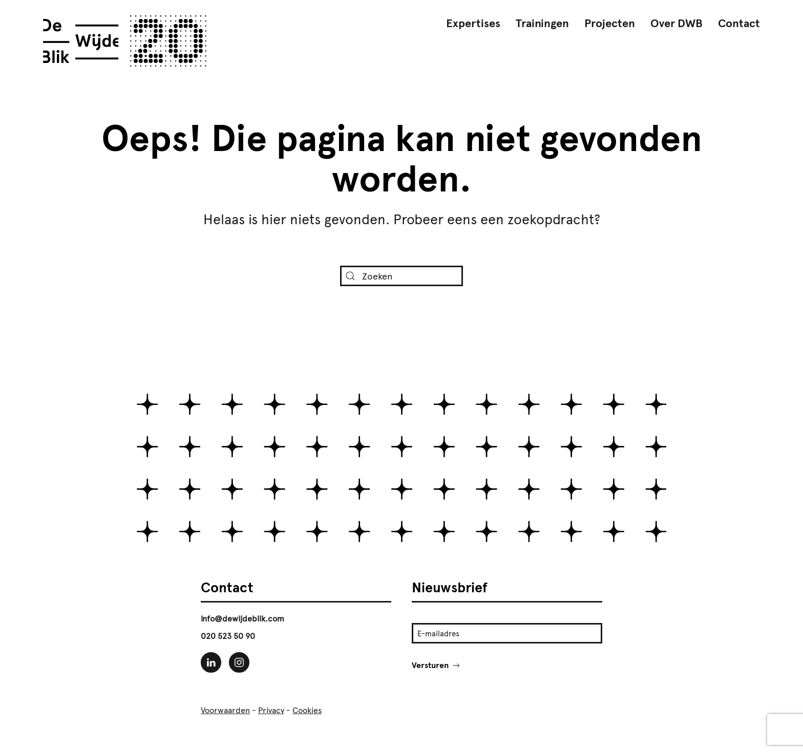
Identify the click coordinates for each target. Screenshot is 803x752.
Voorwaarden (225, 710)
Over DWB (676, 23)
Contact (739, 23)
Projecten (609, 23)
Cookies (307, 710)
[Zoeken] (401, 276)
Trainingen (542, 23)
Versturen (436, 665)
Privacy (271, 710)
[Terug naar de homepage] (124, 41)
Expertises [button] (473, 23)
